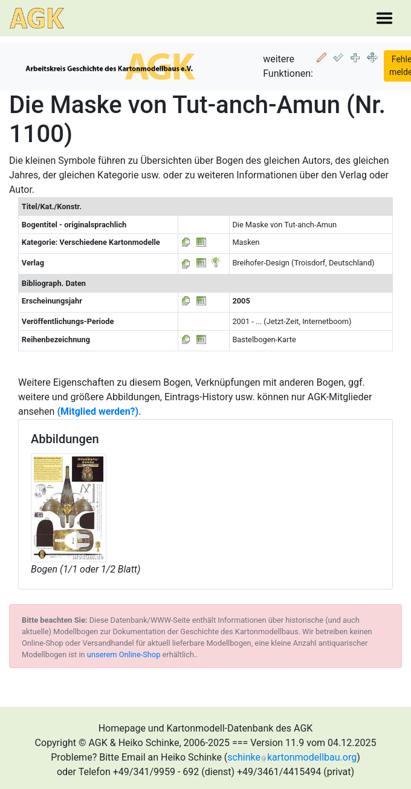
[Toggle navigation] (384, 18)
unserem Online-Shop (124, 654)
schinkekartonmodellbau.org (292, 757)
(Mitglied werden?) (97, 411)
